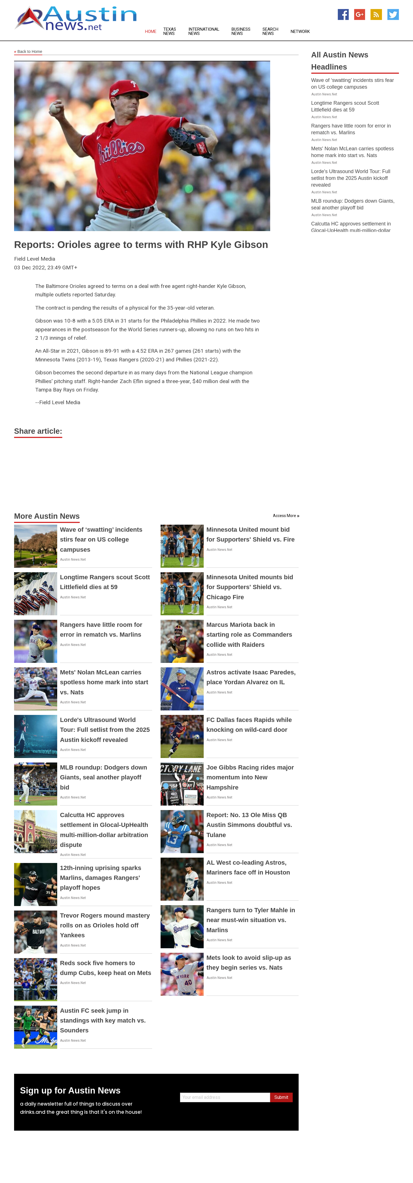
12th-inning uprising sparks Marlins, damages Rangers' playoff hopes (100, 877)
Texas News (169, 31)
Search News (270, 31)
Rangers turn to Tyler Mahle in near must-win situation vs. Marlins (251, 920)
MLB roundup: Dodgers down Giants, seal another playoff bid (103, 777)
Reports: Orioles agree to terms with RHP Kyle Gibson (141, 244)
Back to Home (28, 52)
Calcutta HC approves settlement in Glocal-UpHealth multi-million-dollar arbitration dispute (351, 230)
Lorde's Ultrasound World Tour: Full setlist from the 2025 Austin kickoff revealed (105, 729)
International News (203, 31)
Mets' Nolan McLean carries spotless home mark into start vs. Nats (104, 682)
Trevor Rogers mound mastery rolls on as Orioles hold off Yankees (105, 925)
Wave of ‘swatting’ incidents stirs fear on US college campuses (101, 539)
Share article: (38, 431)
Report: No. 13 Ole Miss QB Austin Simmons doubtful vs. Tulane (249, 824)
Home (150, 32)
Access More (284, 515)
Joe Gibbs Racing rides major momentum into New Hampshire (250, 777)
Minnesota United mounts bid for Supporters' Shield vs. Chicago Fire (250, 587)
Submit (281, 1097)
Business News (241, 31)
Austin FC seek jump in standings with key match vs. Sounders (103, 1020)
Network (300, 32)
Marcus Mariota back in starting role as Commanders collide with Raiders (249, 634)
